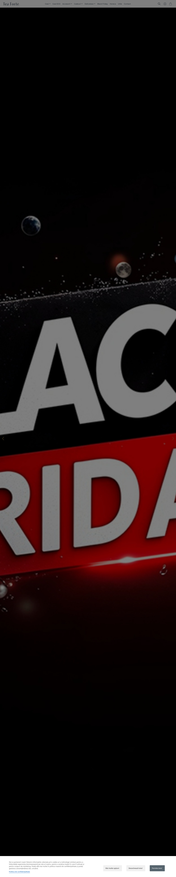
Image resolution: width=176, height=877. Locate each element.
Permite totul (157, 868)
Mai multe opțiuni (112, 868)
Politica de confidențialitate (19, 872)
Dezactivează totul (135, 868)
